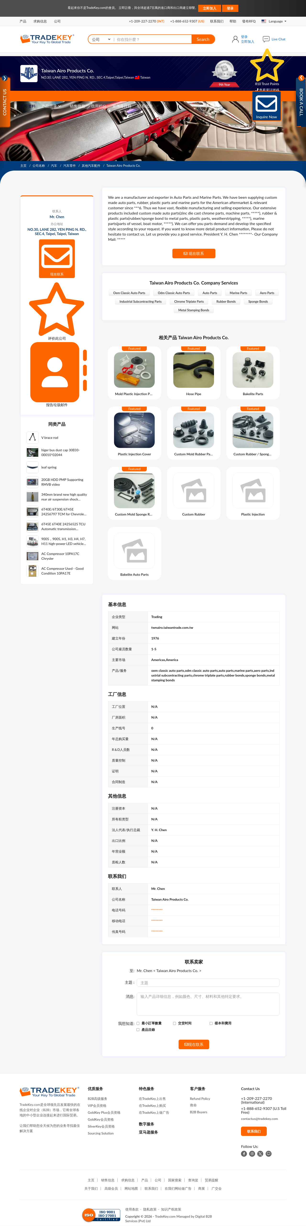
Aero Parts (267, 293)
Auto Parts (209, 293)
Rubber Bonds (225, 301)
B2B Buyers (198, 1112)
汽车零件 (69, 165)
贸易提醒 (211, 1180)
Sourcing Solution (101, 1133)
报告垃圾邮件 (57, 374)
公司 (57, 21)
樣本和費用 (223, 1023)
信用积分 (98, 106)
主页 (23, 165)
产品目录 (49, 106)
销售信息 (77, 106)
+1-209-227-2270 (146, 21)
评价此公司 (57, 311)
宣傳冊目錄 (121, 106)
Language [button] (273, 21)
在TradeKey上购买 (152, 1105)
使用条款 (132, 1209)
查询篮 (193, 1180)
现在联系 (56, 258)
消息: (130, 996)
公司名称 (39, 165)
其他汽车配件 (91, 165)
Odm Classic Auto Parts (174, 293)
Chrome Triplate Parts (189, 301)
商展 (201, 1188)
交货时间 (184, 1023)
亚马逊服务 (148, 1132)
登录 (230, 8)
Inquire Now (266, 106)
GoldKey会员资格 (101, 1119)
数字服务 (146, 1124)
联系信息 (145, 106)
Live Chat (278, 39)
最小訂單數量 (152, 1023)
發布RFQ (249, 21)
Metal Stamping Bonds (193, 310)
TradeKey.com (165, 1216)
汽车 (54, 165)
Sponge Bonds (258, 301)
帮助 (233, 21)
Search (203, 39)
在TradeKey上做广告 (154, 1112)
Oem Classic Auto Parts (129, 293)
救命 (193, 1105)
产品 (23, 21)
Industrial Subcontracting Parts (141, 301)
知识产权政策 (171, 1209)
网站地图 (131, 1188)
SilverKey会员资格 (101, 1126)
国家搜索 (174, 1180)
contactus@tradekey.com (259, 1119)
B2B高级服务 (97, 1099)
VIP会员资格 (97, 1105)
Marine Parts (238, 293)
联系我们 (217, 21)
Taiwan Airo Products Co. (67, 70)
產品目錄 (148, 1029)
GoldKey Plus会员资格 (104, 1112)
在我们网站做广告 (178, 1188)
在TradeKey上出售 (152, 1099)
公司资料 (28, 106)
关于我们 (91, 1188)
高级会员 (111, 1188)
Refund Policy (200, 1099)
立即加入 (209, 8)
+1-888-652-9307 (187, 21)
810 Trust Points (267, 67)
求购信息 (40, 21)
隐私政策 (150, 1209)
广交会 (217, 1188)
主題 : (129, 982)
